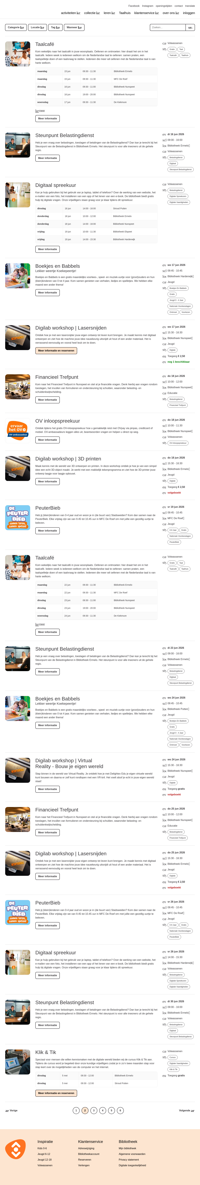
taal (181, 49)
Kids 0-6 (42, 1148)
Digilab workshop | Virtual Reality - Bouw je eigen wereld (69, 763)
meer (42, 110)
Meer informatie (47, 118)
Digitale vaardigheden (179, 202)
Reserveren (84, 1159)
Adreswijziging (86, 1148)
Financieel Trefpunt (56, 377)
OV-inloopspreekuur (178, 443)
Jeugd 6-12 (44, 1154)
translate (190, 6)
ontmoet (173, 312)
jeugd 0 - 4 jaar (176, 300)
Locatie (35, 27)
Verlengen (84, 1165)
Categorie (14, 27)
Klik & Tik (45, 1052)
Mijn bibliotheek (127, 1148)
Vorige (14, 1110)
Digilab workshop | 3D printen (68, 459)
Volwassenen (45, 1165)
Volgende (184, 1110)
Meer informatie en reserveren (56, 350)
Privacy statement (129, 1159)
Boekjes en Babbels (57, 266)
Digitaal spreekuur (55, 185)
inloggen (189, 13)
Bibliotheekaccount (88, 1154)
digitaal (173, 163)
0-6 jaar (173, 530)
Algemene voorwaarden (132, 1154)
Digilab (172, 350)
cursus (173, 1057)
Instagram (147, 6)
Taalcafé (44, 44)
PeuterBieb (47, 508)
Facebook (133, 6)
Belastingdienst (176, 157)
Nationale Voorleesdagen (180, 306)
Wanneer (72, 27)
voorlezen (186, 312)
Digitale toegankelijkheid (132, 1165)
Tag (53, 27)
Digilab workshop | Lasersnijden (70, 328)
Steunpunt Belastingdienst (64, 135)
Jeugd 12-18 (45, 1159)
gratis (172, 49)
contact (179, 6)
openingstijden (164, 6)
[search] (190, 27)
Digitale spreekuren (178, 196)
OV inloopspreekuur (57, 421)
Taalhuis (124, 13)
